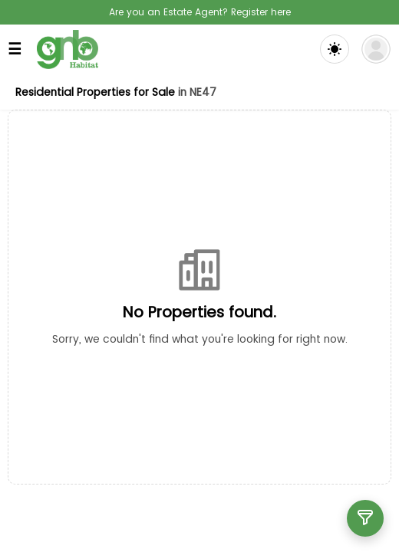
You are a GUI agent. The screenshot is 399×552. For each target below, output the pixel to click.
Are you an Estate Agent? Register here (200, 11)
